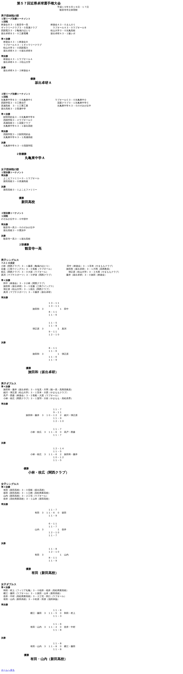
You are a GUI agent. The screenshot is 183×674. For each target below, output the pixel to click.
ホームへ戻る (8, 670)
